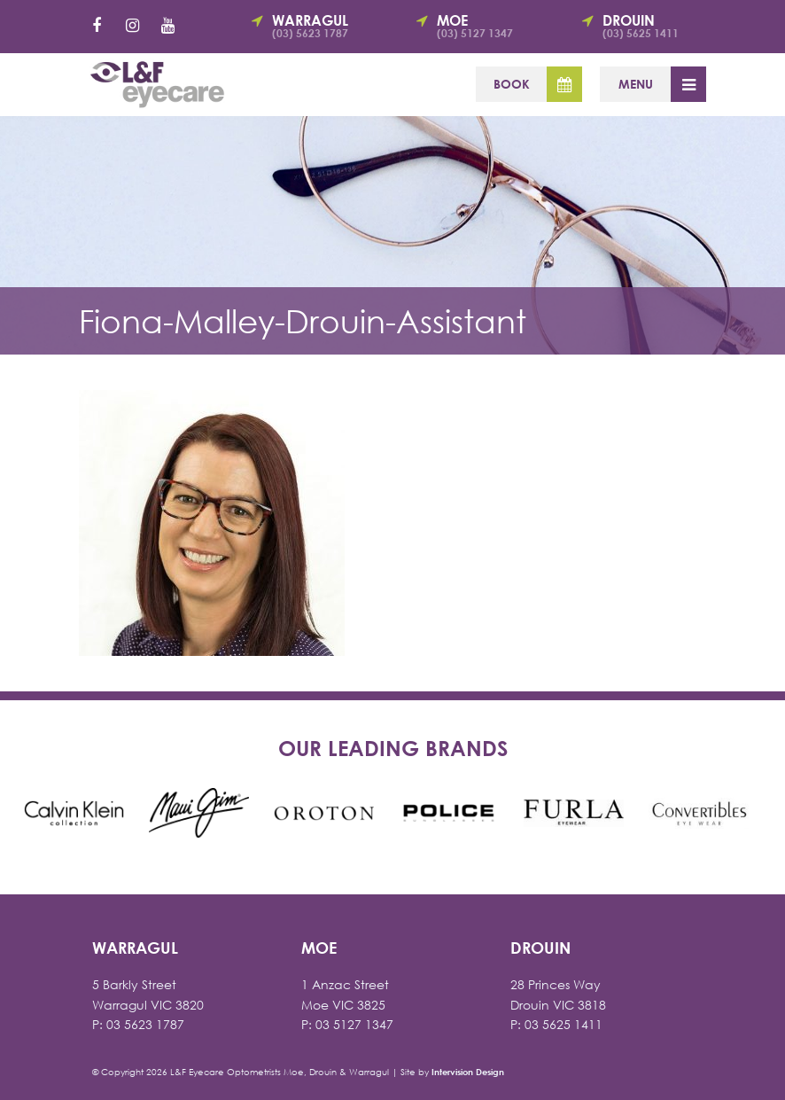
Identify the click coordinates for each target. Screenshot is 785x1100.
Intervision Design (467, 1071)
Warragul (322, 26)
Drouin (652, 26)
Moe (486, 26)
